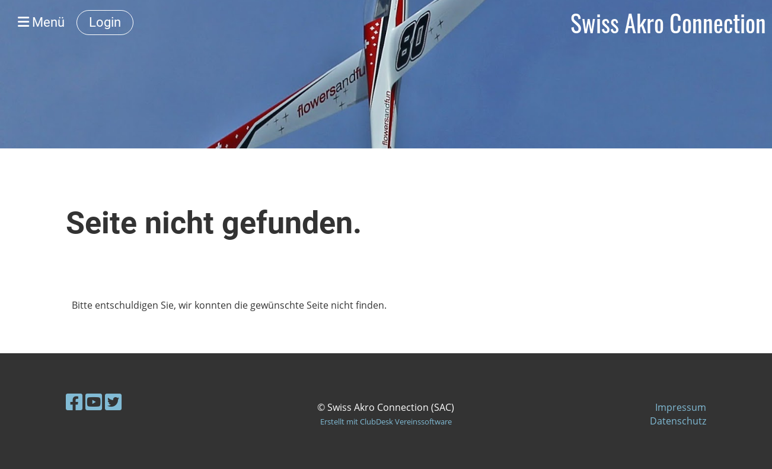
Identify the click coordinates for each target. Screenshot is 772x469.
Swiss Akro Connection (668, 22)
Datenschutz (678, 420)
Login (105, 22)
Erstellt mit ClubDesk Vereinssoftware (386, 421)
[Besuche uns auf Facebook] (74, 401)
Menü (41, 22)
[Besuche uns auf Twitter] (113, 401)
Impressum (680, 407)
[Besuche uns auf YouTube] (93, 401)
